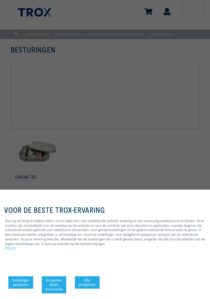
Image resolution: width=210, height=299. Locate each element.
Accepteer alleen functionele (54, 285)
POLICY (10, 248)
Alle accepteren (87, 282)
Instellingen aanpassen (21, 282)
